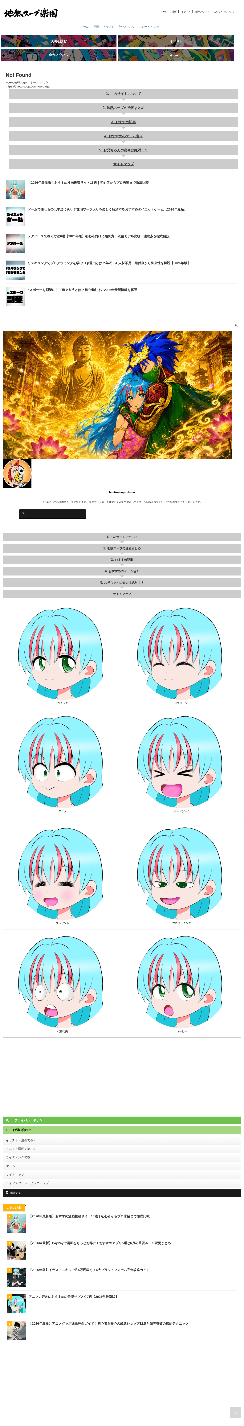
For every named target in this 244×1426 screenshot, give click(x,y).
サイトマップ (123, 151)
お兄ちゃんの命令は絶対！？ (125, 138)
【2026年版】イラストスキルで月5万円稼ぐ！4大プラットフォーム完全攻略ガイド (85, 1248)
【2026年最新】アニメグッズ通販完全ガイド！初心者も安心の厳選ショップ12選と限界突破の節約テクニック (104, 1302)
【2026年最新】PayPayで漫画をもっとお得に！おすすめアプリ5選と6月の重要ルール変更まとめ (95, 1221)
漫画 (174, 11)
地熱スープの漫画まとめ (125, 99)
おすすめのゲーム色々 (125, 125)
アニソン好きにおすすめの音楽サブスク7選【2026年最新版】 (71, 1275)
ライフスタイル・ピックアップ (23, 1162)
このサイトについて (224, 11)
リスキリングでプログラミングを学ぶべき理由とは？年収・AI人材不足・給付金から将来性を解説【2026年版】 (99, 249)
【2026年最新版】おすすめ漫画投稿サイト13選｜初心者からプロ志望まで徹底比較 (81, 169)
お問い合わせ (111, 1410)
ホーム (163, 11)
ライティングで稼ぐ (17, 1138)
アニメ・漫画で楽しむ (18, 1130)
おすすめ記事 (125, 112)
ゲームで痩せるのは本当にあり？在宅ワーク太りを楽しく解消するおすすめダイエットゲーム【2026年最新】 (98, 196)
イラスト (185, 11)
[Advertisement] (117, 1363)
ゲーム (9, 1146)
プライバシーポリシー (134, 1410)
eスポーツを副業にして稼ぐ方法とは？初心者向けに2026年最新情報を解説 (76, 276)
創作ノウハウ (202, 11)
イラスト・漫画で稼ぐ (18, 1123)
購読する (13, 1171)
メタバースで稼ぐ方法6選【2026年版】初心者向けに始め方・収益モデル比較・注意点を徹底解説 (90, 223)
